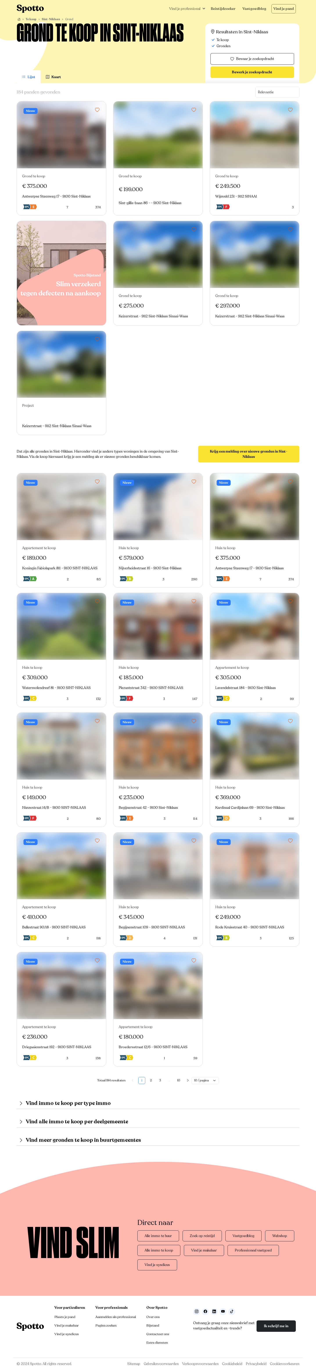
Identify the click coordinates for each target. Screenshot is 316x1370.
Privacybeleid (256, 1363)
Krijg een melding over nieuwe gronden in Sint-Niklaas (248, 454)
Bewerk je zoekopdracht (252, 72)
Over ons (153, 1317)
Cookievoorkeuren (284, 1363)
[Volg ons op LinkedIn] (214, 1311)
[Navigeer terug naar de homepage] (30, 9)
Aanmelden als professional (115, 1317)
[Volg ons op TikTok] (231, 1311)
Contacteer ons (157, 1334)
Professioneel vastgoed (253, 1250)
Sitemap (133, 1363)
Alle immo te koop (159, 1250)
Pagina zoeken (106, 1325)
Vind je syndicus (157, 1264)
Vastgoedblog (254, 8)
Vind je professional (184, 8)
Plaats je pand (64, 1317)
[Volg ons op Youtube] (222, 1311)
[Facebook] (205, 1311)
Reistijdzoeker (223, 8)
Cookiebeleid (232, 1363)
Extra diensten (157, 1342)
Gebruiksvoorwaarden (161, 1363)
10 (178, 1080)
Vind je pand (283, 8)
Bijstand (152, 1325)
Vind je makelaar (204, 1250)
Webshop (279, 1235)
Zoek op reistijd (202, 1235)
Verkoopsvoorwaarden (200, 1363)
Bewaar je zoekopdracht (252, 59)
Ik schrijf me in (276, 1326)
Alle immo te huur (158, 1235)
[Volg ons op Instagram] (196, 1311)
